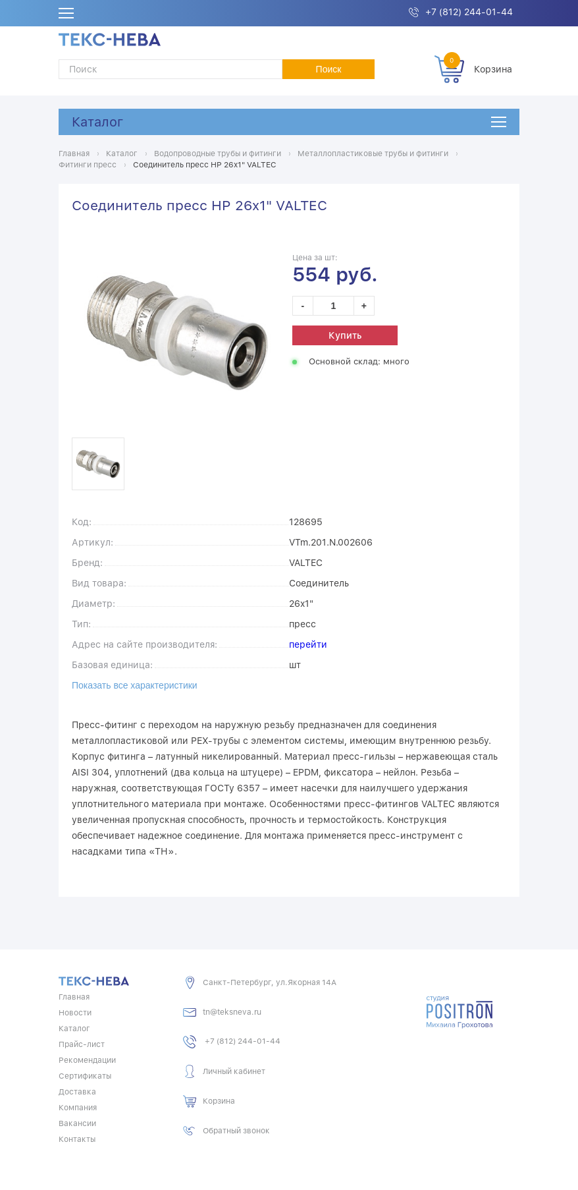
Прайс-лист (82, 1044)
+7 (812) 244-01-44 (469, 12)
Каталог (97, 122)
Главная (74, 997)
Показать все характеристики (134, 685)
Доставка (77, 1091)
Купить (344, 335)
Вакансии (77, 1123)
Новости (75, 1012)
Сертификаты (85, 1076)
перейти (308, 644)
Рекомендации (87, 1060)
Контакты (77, 1139)
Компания (78, 1107)
